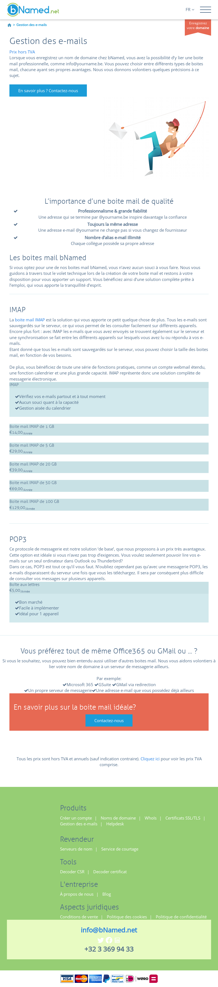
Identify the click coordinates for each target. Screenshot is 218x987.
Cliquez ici (150, 758)
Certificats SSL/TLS (182, 818)
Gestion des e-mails (78, 823)
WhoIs (151, 818)
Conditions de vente (79, 916)
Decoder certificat (110, 871)
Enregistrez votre (198, 25)
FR (190, 9)
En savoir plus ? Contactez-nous (48, 90)
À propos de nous (77, 894)
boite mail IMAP (30, 319)
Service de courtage (119, 849)
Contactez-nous (109, 720)
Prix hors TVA (22, 52)
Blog (106, 894)
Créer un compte (76, 818)
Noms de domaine (118, 818)
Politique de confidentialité (181, 916)
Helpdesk (115, 823)
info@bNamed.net (109, 929)
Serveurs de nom (76, 849)
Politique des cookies (127, 916)
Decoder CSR (72, 871)
